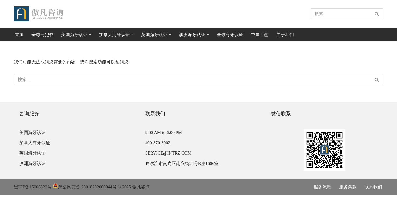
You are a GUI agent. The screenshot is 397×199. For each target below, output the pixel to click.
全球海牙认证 (230, 34)
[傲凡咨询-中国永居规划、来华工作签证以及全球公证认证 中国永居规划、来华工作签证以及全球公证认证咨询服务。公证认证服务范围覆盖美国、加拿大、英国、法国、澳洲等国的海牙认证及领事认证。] (38, 14)
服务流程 (322, 190)
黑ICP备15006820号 (33, 190)
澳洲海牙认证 (32, 167)
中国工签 (260, 34)
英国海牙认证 (32, 157)
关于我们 (285, 34)
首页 (19, 34)
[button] (90, 34)
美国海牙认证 (32, 136)
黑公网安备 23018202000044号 (85, 190)
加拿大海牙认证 (34, 146)
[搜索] (341, 13)
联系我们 (373, 190)
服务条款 (348, 190)
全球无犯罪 (42, 34)
